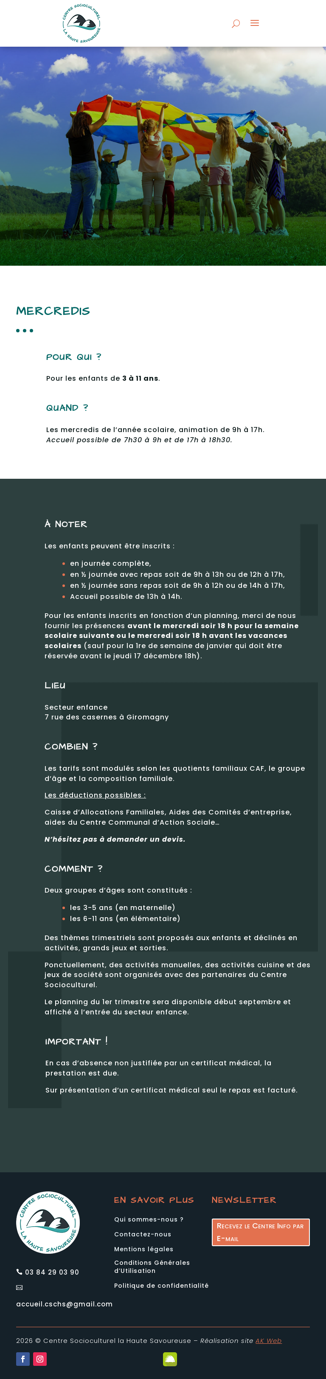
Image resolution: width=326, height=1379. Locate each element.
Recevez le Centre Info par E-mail (260, 1210)
